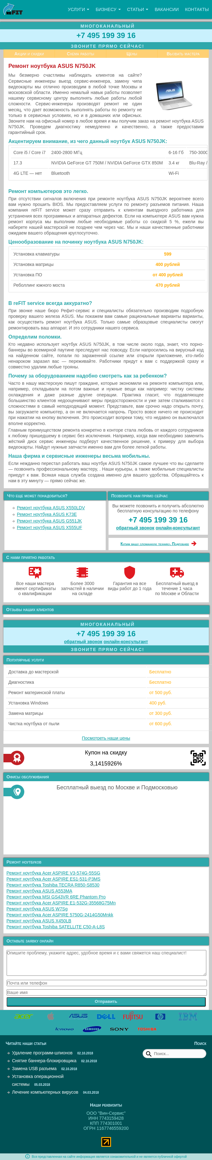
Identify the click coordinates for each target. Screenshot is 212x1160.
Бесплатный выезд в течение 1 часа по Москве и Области (177, 586)
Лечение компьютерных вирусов (45, 1092)
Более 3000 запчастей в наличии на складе (82, 586)
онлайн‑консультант (178, 527)
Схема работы (80, 53)
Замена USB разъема (34, 1068)
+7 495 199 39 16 (106, 35)
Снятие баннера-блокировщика (44, 1060)
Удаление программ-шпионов (42, 1052)
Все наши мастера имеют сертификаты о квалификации (35, 586)
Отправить (106, 1001)
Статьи (138, 9)
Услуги (78, 9)
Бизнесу (108, 9)
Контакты (197, 9)
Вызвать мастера (183, 53)
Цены (132, 53)
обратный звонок (135, 527)
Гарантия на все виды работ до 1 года (130, 583)
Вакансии (167, 9)
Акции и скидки (29, 53)
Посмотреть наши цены (106, 738)
